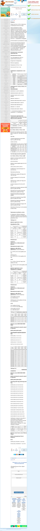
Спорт (6, 99)
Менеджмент (6, 75)
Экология (6, 118)
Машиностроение (6, 72)
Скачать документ (24, 14)
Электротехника (6, 121)
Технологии (6, 105)
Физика (6, 109)
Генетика (6, 35)
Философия (6, 112)
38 (11, 20)
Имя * (19, 471)
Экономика (6, 120)
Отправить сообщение (19, 492)
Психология (6, 93)
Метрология (6, 78)
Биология (6, 29)
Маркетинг (6, 66)
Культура (6, 60)
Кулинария (6, 59)
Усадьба (6, 108)
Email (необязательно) (19, 474)
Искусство (6, 53)
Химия (6, 115)
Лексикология (6, 62)
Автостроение (6, 20)
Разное (6, 96)
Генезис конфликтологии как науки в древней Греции (19, 500)
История (6, 54)
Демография (6, 41)
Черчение (6, 117)
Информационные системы (6, 51)
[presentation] (19, 489)
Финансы (6, 114)
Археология (6, 23)
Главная (15, 0)
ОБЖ (6, 81)
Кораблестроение (6, 57)
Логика (6, 65)
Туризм (6, 106)
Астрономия (6, 26)
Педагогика (6, 84)
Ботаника (6, 32)
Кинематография (6, 56)
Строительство (6, 102)
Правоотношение (6, 87)
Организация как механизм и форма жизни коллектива (14, 500)
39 (12, 20)
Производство (6, 90)
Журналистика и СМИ (6, 44)
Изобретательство (6, 47)
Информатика (6, 50)
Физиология (6, 111)
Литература (6, 63)
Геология (6, 38)
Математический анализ (6, 69)
